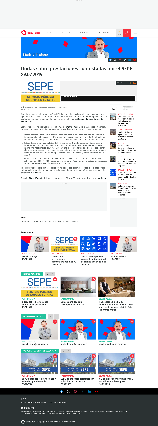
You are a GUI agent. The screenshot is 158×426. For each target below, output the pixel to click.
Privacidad (42, 413)
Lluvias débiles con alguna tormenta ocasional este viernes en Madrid (113, 132)
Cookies (59, 413)
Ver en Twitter (68, 392)
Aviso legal (51, 413)
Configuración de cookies (72, 413)
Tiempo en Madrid (125, 130)
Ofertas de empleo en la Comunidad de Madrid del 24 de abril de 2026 (113, 172)
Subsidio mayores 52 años (51, 221)
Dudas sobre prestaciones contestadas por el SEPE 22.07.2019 (64, 244)
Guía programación (60, 402)
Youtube (134, 60)
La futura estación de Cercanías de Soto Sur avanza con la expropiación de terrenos (113, 186)
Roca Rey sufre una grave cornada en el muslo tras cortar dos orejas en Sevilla (113, 145)
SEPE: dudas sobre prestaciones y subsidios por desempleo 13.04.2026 (39, 363)
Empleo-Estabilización (96, 411)
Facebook (110, 60)
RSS (134, 83)
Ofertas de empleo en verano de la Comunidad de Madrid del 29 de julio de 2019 (94, 244)
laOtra (50, 402)
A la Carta (66, 33)
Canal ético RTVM (121, 411)
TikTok (124, 60)
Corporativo (27, 408)
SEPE (63, 221)
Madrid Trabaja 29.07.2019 (35, 244)
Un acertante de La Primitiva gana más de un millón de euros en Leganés (113, 159)
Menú (135, 33)
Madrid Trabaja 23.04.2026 (116, 329)
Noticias (50, 33)
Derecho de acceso (80, 411)
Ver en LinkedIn (90, 391)
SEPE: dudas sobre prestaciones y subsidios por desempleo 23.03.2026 (78, 363)
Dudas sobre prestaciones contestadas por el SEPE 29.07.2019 (39, 287)
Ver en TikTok (83, 392)
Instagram (120, 60)
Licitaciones (110, 411)
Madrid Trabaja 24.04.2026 (78, 329)
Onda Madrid (84, 33)
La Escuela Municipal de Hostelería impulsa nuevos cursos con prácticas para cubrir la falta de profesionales (116, 287)
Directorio (60, 411)
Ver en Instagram (75, 391)
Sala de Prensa (26, 411)
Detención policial (125, 114)
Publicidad (69, 411)
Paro (67, 221)
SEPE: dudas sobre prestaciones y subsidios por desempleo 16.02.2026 (116, 363)
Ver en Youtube (97, 391)
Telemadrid (32, 402)
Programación (104, 33)
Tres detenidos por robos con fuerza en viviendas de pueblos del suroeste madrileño (113, 116)
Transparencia (50, 411)
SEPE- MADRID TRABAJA (40, 91)
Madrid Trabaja (28, 254)
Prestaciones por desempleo (31, 221)
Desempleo (74, 221)
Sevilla (121, 143)
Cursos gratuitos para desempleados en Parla (78, 287)
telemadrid (28, 422)
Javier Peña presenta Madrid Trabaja (79, 47)
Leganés (121, 156)
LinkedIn (129, 60)
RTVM (23, 399)
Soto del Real (123, 183)
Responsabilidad (38, 411)
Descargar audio (129, 83)
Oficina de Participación (29, 413)
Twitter (115, 60)
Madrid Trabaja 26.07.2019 (123, 244)
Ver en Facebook (61, 392)
